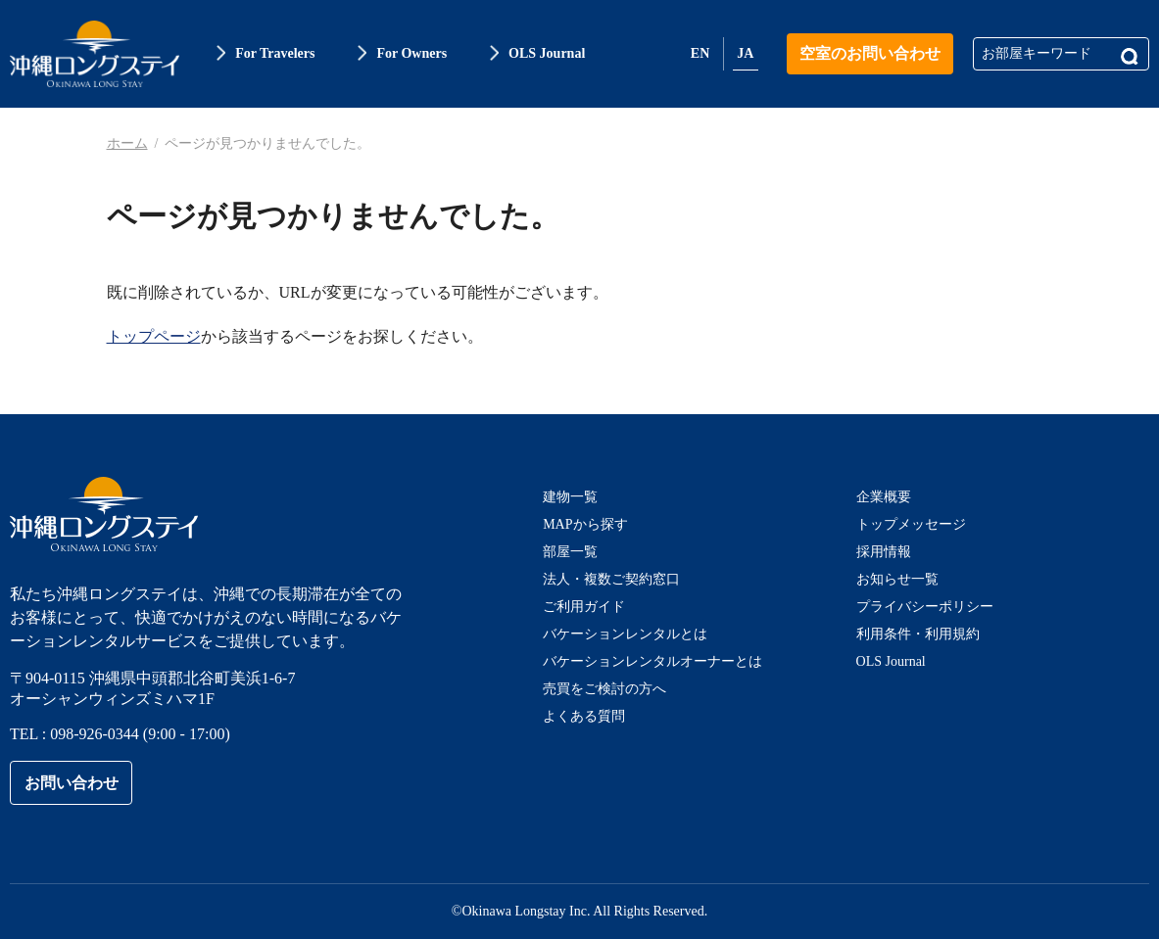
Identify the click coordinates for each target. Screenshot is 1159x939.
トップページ (154, 336)
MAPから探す (585, 524)
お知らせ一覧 (897, 579)
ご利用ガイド (584, 606)
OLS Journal (891, 661)
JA (745, 53)
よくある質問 (584, 716)
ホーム (127, 143)
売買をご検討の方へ (604, 688)
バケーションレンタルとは (625, 634)
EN (700, 53)
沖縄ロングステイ (94, 54)
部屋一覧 (570, 551)
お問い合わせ (71, 783)
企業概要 (883, 497)
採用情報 (883, 551)
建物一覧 (570, 497)
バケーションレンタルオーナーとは (652, 661)
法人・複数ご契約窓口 (611, 579)
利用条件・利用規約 (918, 634)
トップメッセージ (911, 524)
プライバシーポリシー (924, 606)
